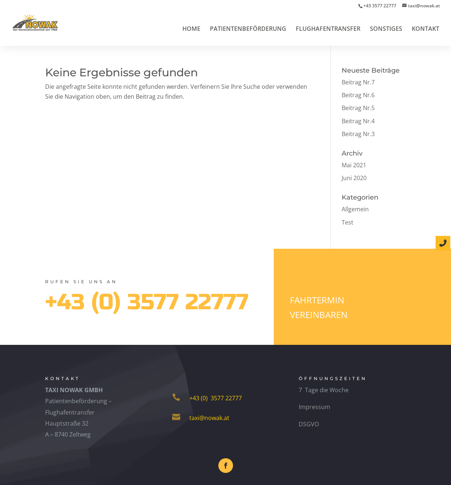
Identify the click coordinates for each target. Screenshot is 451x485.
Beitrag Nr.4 (358, 121)
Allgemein (355, 209)
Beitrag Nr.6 (358, 95)
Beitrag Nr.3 (358, 134)
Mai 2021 (354, 165)
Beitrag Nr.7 (358, 82)
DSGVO (309, 424)
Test (347, 222)
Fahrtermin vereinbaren (319, 307)
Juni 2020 (354, 178)
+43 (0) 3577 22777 (146, 302)
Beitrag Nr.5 (358, 108)
